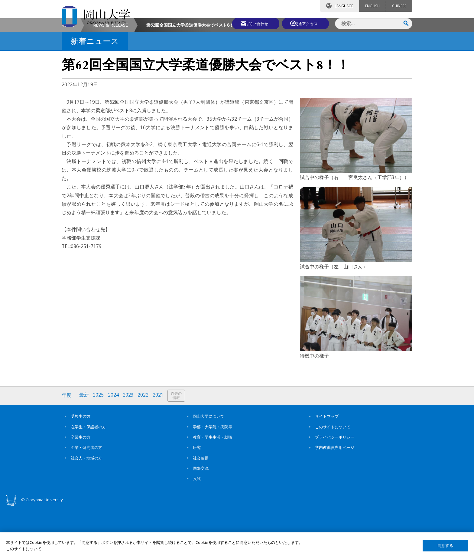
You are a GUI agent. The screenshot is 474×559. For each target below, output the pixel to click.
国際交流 (201, 519)
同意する (445, 545)
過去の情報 (177, 447)
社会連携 (201, 509)
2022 (144, 446)
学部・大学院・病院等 (212, 478)
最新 (84, 446)
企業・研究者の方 (86, 499)
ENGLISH (372, 5)
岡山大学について (208, 467)
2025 (98, 446)
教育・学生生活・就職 (212, 488)
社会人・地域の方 (86, 509)
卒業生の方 (80, 488)
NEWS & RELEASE (110, 77)
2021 (159, 446)
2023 (129, 446)
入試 (197, 530)
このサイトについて (332, 478)
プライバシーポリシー (334, 488)
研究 (197, 499)
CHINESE (399, 5)
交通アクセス (307, 23)
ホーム (68, 77)
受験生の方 (80, 467)
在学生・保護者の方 (88, 478)
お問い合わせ (253, 23)
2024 (114, 446)
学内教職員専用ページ (334, 499)
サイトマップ (327, 467)
